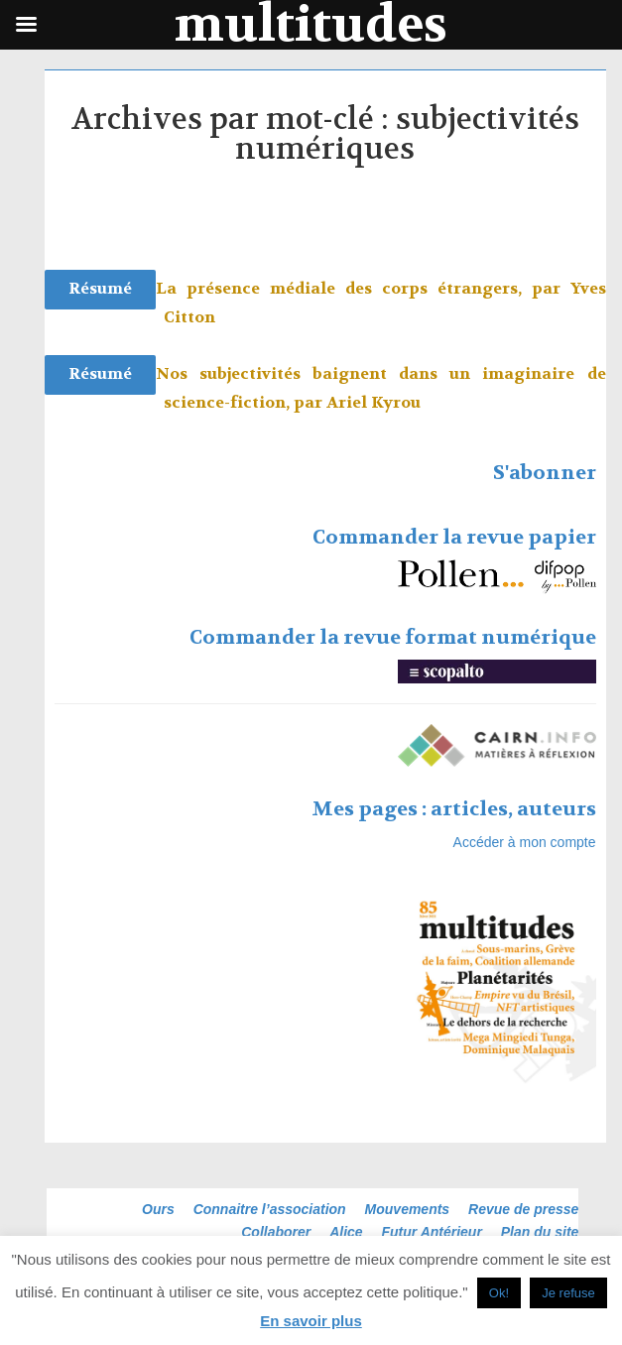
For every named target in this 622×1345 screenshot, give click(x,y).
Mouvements (407, 1209)
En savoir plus (311, 1320)
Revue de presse (523, 1209)
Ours (158, 1209)
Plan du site (540, 1232)
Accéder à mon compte (524, 842)
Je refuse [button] (568, 1292)
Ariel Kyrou (373, 402)
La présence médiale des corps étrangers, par (363, 288)
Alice (345, 1232)
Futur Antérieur (432, 1232)
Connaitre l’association (269, 1209)
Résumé (100, 288)
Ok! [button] (499, 1292)
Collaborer (276, 1232)
